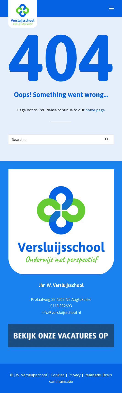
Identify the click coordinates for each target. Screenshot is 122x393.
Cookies (58, 374)
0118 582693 (61, 305)
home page (95, 110)
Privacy (74, 374)
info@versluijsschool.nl (61, 312)
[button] (106, 139)
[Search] (61, 139)
